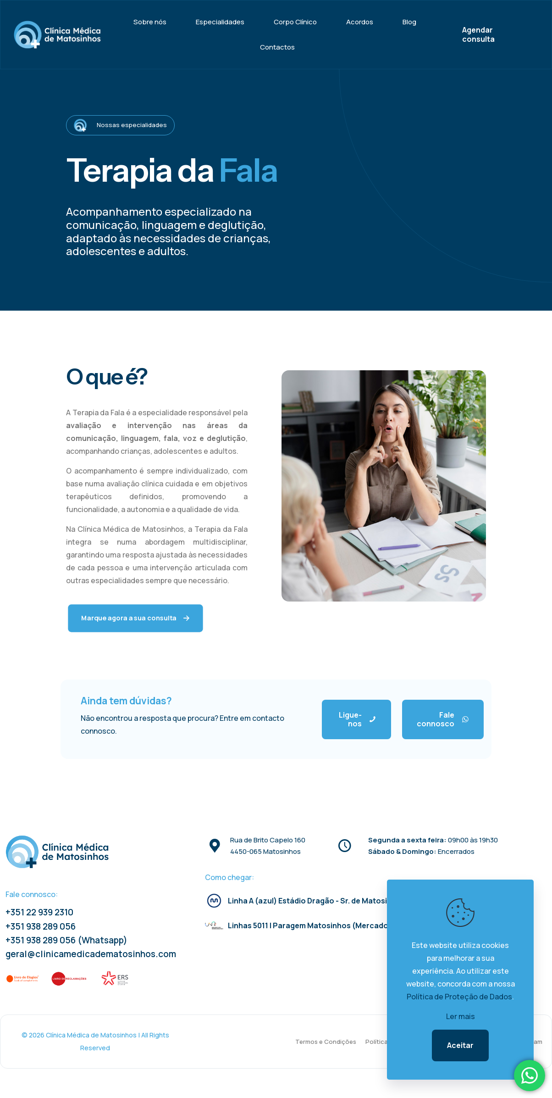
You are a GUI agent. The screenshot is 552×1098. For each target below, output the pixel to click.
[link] (23, 978)
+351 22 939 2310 (39, 912)
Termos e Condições (325, 1041)
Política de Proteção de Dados (459, 997)
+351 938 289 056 (41, 926)
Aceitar (460, 1045)
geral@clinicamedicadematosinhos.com (91, 954)
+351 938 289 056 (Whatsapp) (66, 940)
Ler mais (460, 1016)
